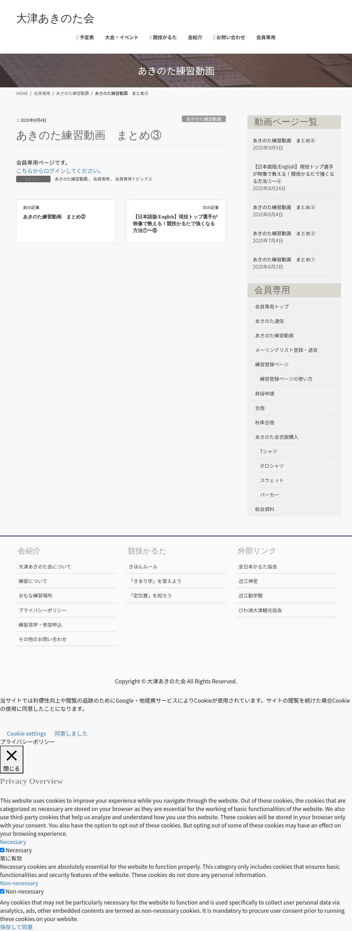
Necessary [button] (13, 841)
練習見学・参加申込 (40, 624)
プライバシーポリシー (43, 610)
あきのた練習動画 (203, 119)
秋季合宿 (264, 422)
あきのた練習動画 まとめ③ (284, 207)
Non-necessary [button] (19, 883)
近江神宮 (248, 580)
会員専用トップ (272, 306)
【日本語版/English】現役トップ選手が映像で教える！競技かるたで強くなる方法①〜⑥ (175, 223)
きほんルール (143, 566)
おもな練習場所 (35, 595)
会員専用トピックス (133, 179)
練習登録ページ (272, 364)
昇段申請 (264, 393)
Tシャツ (268, 451)
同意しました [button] (71, 733)
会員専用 (101, 179)
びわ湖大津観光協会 (260, 610)
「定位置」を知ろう (150, 595)
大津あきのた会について (45, 566)
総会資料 (264, 509)
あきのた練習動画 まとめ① (284, 259)
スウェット (272, 480)
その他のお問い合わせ (43, 639)
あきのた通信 (269, 320)
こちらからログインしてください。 (60, 170)
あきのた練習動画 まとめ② (54, 216)
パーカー (269, 494)
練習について (33, 580)
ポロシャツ (272, 465)
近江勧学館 (251, 595)
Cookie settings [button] (26, 733)
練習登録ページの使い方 (286, 378)
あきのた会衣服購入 (276, 436)
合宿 (260, 407)
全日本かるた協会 (258, 566)
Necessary (19, 850)
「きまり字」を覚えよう (155, 580)
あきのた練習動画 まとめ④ (284, 140)
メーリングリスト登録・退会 (286, 349)
